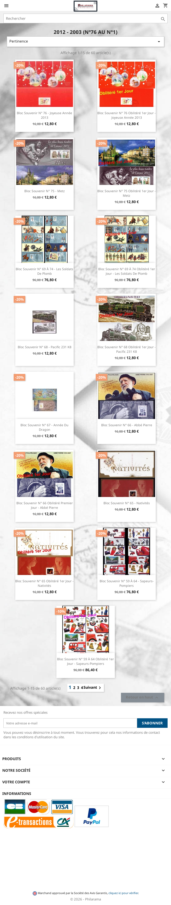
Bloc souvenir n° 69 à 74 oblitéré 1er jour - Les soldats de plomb (126, 271)
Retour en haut (142, 698)
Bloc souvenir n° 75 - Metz (44, 191)
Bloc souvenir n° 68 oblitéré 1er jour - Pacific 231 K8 (126, 349)
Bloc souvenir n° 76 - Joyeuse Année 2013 (44, 115)
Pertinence (85, 41)
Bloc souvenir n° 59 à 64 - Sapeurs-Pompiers (127, 583)
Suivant (93, 688)
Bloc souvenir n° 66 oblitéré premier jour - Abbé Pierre (44, 505)
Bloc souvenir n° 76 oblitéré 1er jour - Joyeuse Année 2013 (126, 115)
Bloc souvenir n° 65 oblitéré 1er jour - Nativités (44, 583)
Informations (16, 793)
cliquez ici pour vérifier (123, 893)
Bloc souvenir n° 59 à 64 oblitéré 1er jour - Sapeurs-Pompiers (85, 661)
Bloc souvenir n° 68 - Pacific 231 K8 (44, 347)
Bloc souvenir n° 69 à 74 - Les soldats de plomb (44, 271)
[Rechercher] (85, 18)
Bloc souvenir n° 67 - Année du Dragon (44, 427)
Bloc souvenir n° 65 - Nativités (126, 503)
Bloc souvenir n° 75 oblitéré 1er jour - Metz (126, 193)
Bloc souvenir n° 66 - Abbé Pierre (126, 425)
